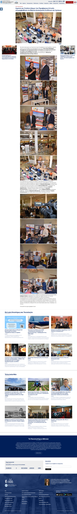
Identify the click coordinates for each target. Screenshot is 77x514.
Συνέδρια (41, 3)
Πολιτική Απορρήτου (60, 510)
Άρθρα (51, 3)
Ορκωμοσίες (55, 3)
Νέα (21, 3)
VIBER (39, 468)
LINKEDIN (31, 468)
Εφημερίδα (50, 1)
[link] (54, 1)
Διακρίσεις (46, 3)
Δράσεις (24, 3)
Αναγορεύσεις (30, 3)
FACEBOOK (8, 468)
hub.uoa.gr (58, 492)
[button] (1, 9)
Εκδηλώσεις (36, 3)
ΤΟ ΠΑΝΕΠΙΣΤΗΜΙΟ (69, 2)
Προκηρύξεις (62, 3)
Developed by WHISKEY (68, 510)
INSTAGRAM (24, 468)
